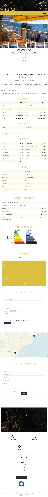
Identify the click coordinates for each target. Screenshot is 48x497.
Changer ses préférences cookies (37, 493)
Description (16, 80)
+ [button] (1, 334)
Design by (25, 494)
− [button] (1, 336)
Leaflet (47, 356)
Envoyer (7, 323)
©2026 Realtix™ (6, 493)
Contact (32, 80)
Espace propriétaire (21, 477)
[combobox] (24, 262)
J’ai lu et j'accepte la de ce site (19, 320)
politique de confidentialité (21, 320)
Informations (25, 80)
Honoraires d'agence (24, 493)
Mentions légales (15, 493)
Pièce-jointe (7, 311)
